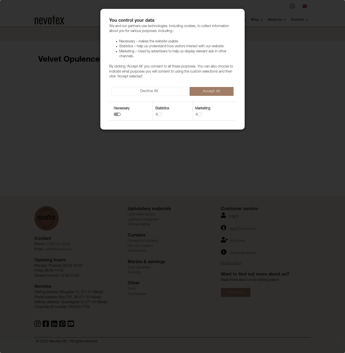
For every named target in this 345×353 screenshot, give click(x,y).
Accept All (211, 91)
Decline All (149, 91)
